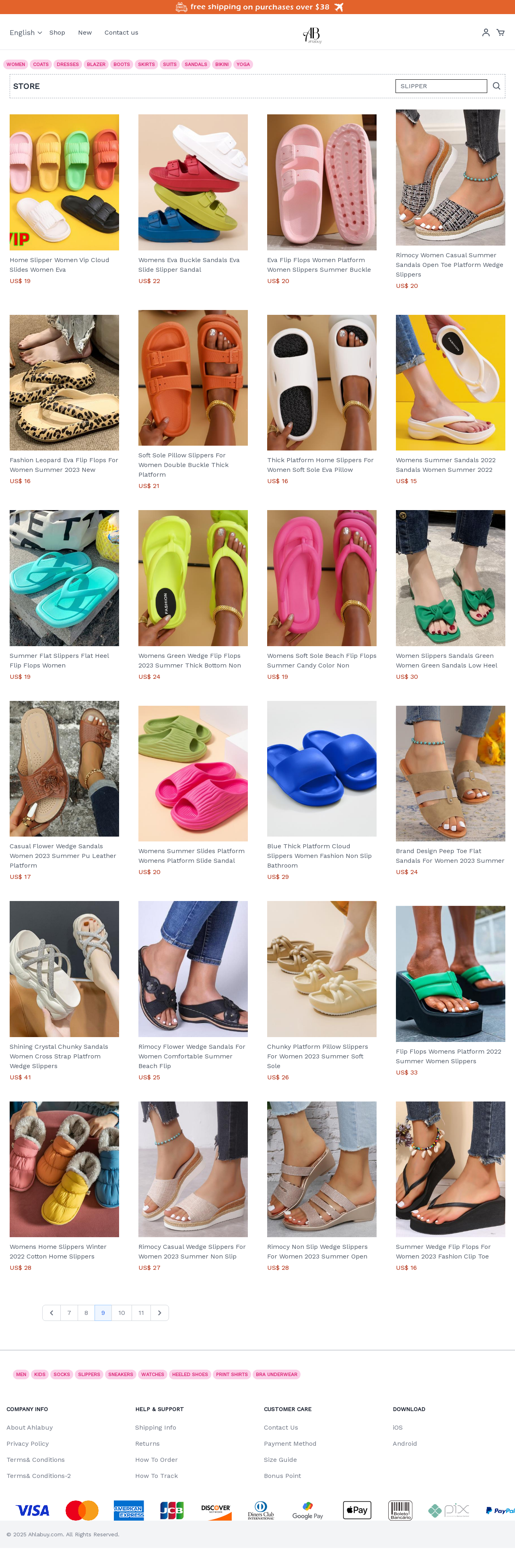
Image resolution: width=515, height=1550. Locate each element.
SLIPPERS (89, 1374)
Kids (39, 1374)
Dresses (68, 64)
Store (26, 86)
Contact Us (281, 1427)
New (85, 32)
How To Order (156, 1459)
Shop (57, 32)
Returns (147, 1443)
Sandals (196, 64)
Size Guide (280, 1459)
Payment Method (290, 1443)
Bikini (222, 64)
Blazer (96, 64)
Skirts (146, 64)
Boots (121, 64)
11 (141, 1312)
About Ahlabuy (29, 1427)
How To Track (156, 1476)
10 (121, 1312)
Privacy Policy (27, 1443)
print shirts (232, 1374)
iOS (398, 1427)
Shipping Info (155, 1427)
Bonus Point (282, 1476)
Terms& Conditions (35, 1459)
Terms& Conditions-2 (38, 1476)
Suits (170, 64)
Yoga (243, 64)
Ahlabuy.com (45, 1534)
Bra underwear (276, 1374)
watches (152, 1374)
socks (62, 1374)
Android (405, 1443)
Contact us (121, 32)
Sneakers (120, 1374)
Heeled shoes (190, 1374)
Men (21, 1374)
